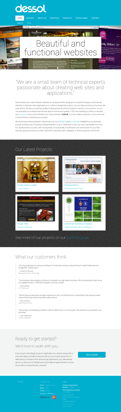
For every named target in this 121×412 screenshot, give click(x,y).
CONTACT (95, 19)
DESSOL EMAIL (82, 19)
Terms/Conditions (68, 404)
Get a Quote (92, 356)
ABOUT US (42, 19)
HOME (19, 19)
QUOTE (20, 25)
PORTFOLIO (54, 19)
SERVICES (30, 19)
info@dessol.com (49, 385)
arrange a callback (46, 393)
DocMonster (75, 123)
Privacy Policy (66, 406)
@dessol (48, 391)
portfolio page (78, 239)
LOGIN (29, 24)
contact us (23, 116)
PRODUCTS (67, 19)
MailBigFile (62, 123)
